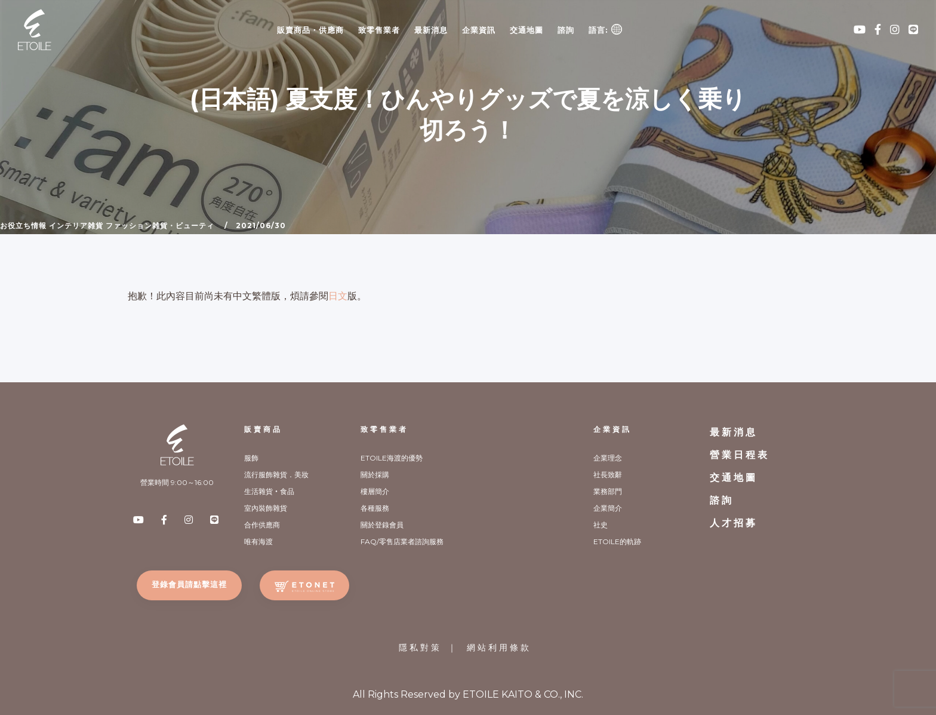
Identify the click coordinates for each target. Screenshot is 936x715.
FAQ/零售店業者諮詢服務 (402, 541)
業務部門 (607, 491)
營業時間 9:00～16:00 (177, 482)
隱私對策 (420, 647)
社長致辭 (607, 474)
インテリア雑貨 (76, 225)
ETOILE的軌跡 (617, 541)
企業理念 (607, 457)
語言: (605, 29)
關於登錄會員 (382, 524)
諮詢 (566, 30)
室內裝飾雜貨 (265, 508)
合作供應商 (262, 524)
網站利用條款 (499, 647)
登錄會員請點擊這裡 (189, 584)
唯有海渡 (258, 541)
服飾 (251, 457)
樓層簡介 (375, 491)
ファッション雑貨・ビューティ (160, 225)
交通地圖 (526, 30)
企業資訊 (478, 30)
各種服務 (375, 508)
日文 (337, 296)
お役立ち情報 (23, 225)
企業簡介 (607, 508)
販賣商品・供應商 (310, 30)
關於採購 (375, 474)
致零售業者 (379, 30)
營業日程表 (739, 455)
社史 (600, 524)
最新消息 (431, 30)
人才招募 (734, 523)
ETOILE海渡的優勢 (392, 457)
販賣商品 (263, 429)
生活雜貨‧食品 (269, 491)
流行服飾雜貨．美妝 (276, 474)
